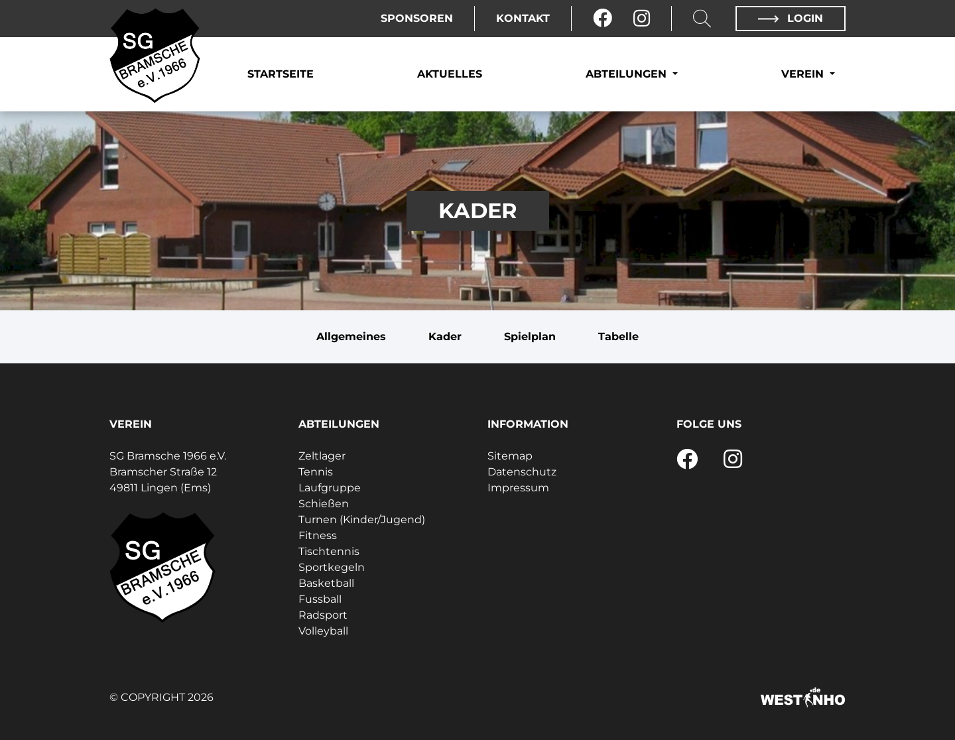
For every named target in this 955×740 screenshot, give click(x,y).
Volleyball (323, 631)
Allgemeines (351, 336)
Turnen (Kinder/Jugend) (361, 519)
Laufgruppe (329, 487)
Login (790, 18)
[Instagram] (642, 18)
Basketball (326, 583)
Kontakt (523, 18)
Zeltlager (322, 456)
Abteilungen (628, 74)
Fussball (320, 599)
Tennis (315, 471)
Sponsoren (417, 18)
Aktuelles (449, 74)
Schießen (323, 503)
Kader (445, 336)
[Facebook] (602, 18)
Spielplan (530, 336)
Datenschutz (521, 471)
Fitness (317, 535)
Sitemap (510, 456)
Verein (804, 74)
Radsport (323, 615)
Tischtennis (328, 551)
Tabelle (618, 336)
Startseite (280, 74)
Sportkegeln (331, 567)
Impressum (518, 487)
